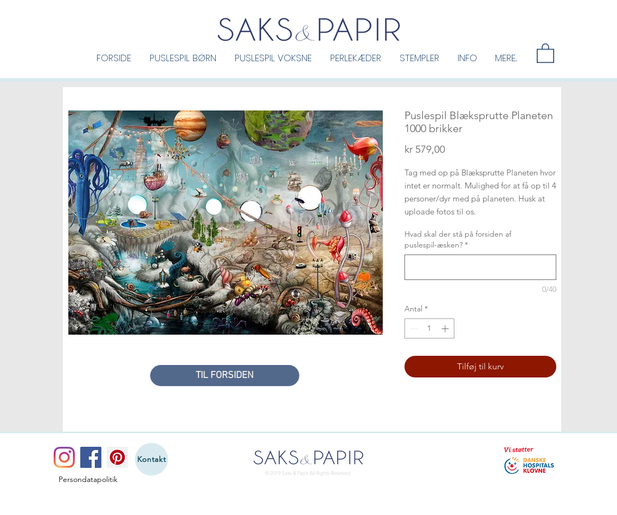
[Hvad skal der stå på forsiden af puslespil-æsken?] (480, 267)
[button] (183, 57)
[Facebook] (90, 457)
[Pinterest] (117, 457)
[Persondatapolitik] (88, 479)
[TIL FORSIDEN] (224, 375)
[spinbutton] (429, 328)
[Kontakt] (151, 459)
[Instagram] (64, 457)
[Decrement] (413, 328)
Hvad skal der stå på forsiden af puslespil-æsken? (457, 239)
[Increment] (446, 328)
